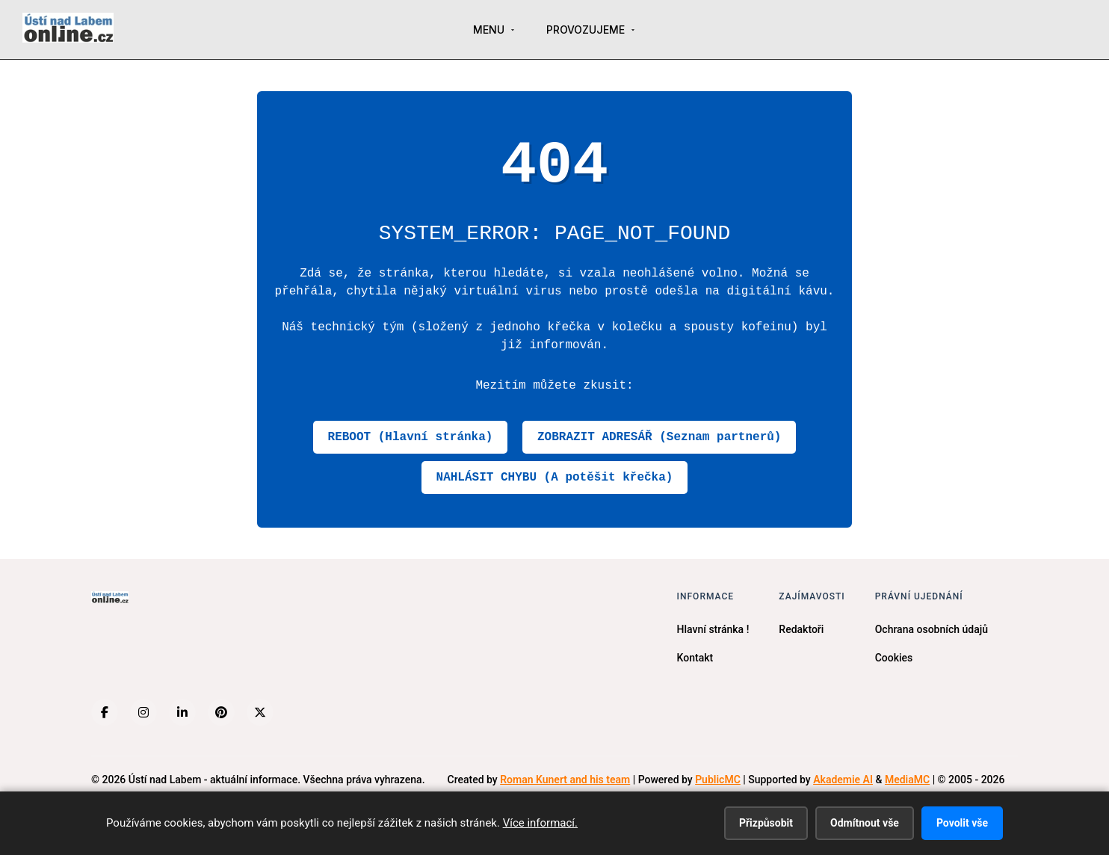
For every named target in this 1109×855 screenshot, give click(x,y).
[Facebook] (104, 712)
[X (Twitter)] (260, 712)
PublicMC (718, 779)
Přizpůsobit (766, 823)
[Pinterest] (221, 712)
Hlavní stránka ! (713, 629)
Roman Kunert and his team (565, 779)
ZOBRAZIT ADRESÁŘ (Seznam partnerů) (659, 437)
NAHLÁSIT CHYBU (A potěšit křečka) (554, 477)
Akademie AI (843, 779)
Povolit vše (962, 823)
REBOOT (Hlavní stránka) (410, 437)
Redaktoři (801, 629)
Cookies (894, 658)
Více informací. (540, 823)
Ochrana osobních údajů (931, 629)
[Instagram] (143, 712)
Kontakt (695, 658)
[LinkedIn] (182, 712)
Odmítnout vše (864, 823)
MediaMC (907, 779)
